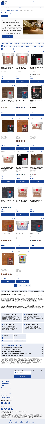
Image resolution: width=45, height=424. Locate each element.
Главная (2, 10)
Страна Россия (23, 291)
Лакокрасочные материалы (12, 10)
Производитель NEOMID (34, 291)
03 (21, 285)
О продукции (5, 15)
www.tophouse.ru (7, 414)
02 (18, 285)
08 (26, 285)
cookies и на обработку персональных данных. (31, 416)
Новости (37, 7)
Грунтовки (37, 43)
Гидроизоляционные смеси (27, 43)
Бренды (7, 7)
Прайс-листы (13, 7)
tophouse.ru (40, 415)
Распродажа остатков (22, 7)
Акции (3, 7)
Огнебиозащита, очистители (26, 10)
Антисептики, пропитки (7, 43)
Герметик (17, 43)
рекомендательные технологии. (26, 417)
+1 (25, 107)
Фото (29, 7)
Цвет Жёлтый (15, 291)
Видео (32, 7)
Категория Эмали (6, 291)
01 (15, 285)
